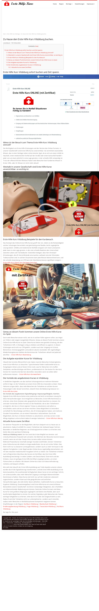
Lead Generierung (7, 524)
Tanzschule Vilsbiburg (47, 506)
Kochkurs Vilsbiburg (31, 504)
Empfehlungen (79, 4)
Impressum (91, 4)
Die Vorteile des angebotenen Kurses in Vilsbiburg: (23, 65)
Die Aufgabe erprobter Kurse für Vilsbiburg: (21, 62)
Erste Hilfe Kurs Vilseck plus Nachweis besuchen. (20, 262)
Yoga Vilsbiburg (32, 506)
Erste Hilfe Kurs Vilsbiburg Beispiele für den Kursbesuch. (25, 57)
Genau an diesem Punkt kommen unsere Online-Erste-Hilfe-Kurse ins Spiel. (31, 60)
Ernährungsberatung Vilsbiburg (14, 506)
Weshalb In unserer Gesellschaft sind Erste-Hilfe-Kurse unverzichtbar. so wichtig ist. (34, 55)
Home (55, 4)
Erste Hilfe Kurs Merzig (54, 418)
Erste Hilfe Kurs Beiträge (13, 34)
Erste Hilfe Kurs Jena (10, 391)
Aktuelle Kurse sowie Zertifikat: (19, 67)
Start (4, 34)
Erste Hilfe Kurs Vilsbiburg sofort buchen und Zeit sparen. (23, 50)
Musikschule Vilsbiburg (48, 504)
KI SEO (34, 523)
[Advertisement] (49, 20)
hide (36, 46)
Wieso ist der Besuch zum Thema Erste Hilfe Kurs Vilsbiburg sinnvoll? (30, 53)
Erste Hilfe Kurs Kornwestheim (30, 374)
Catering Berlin (41, 523)
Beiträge (69, 4)
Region (61, 4)
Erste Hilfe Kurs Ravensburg (21, 355)
